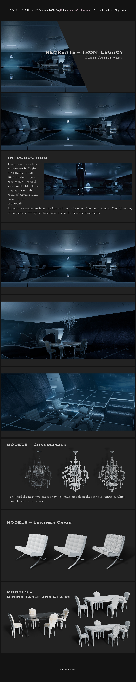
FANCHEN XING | (21, 10)
